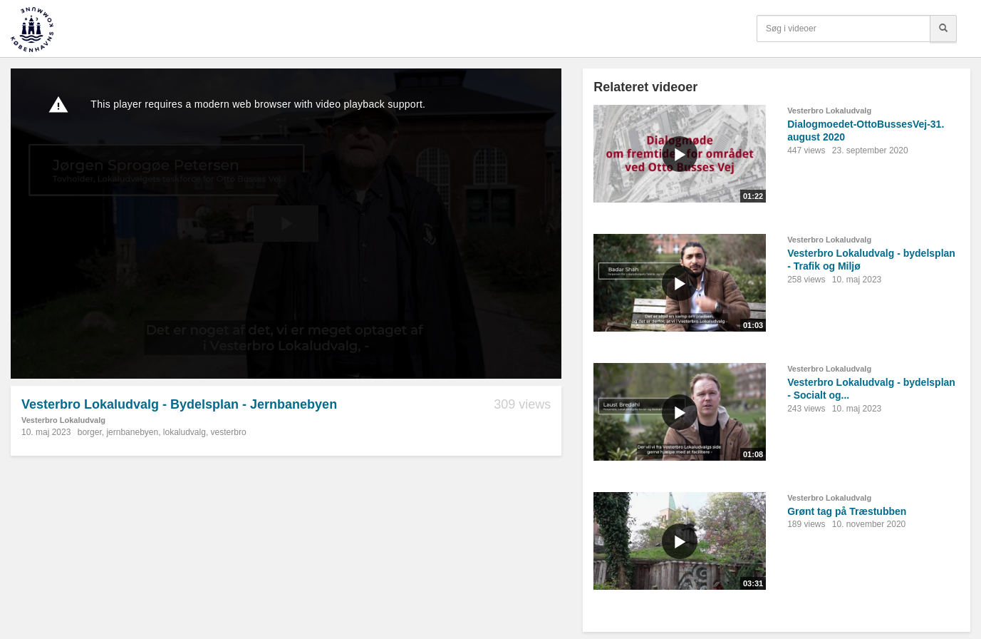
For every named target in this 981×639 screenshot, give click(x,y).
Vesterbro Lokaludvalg (63, 420)
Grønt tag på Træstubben (846, 511)
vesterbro (228, 432)
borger (90, 432)
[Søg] (943, 28)
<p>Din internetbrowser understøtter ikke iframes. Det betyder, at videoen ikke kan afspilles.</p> (286, 223)
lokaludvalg (184, 432)
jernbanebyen (132, 432)
